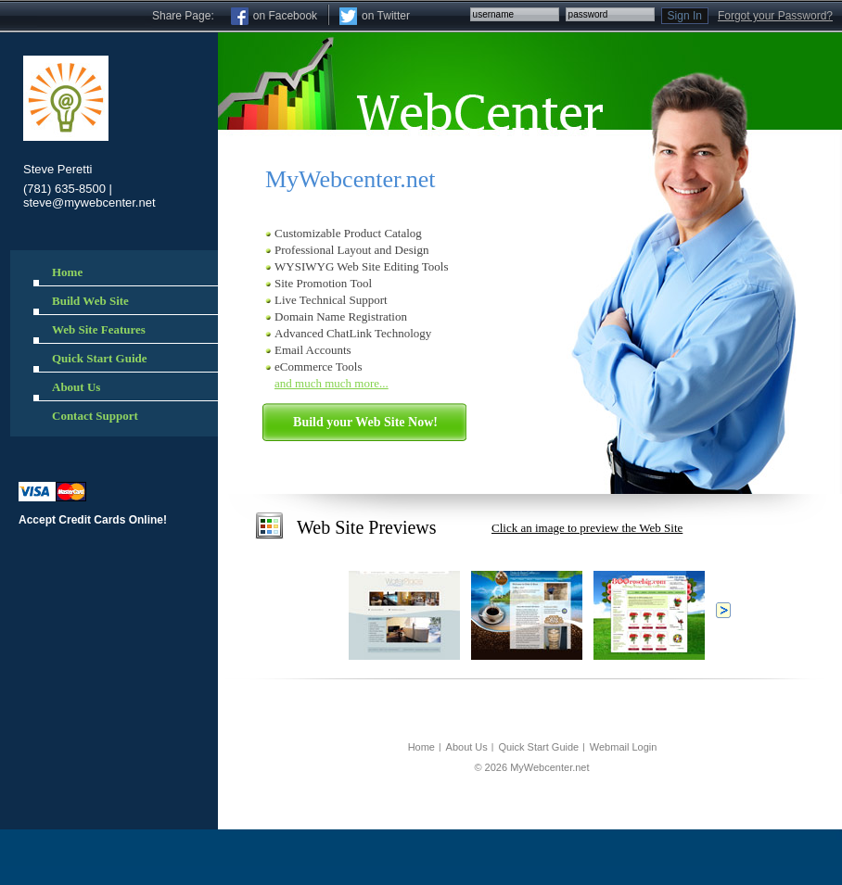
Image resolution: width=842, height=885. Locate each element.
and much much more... (331, 383)
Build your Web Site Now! (365, 422)
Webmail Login (623, 746)
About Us (467, 746)
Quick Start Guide (538, 746)
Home (421, 746)
